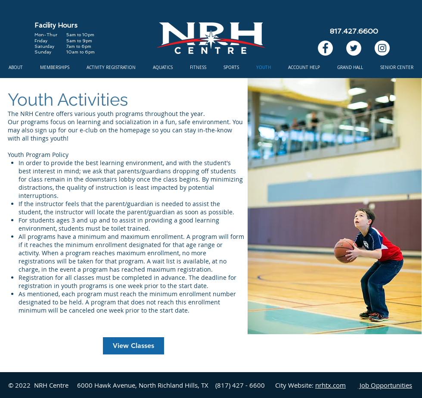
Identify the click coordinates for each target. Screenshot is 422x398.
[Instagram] (382, 48)
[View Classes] (133, 345)
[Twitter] (353, 48)
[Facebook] (325, 48)
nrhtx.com (330, 385)
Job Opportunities (385, 385)
